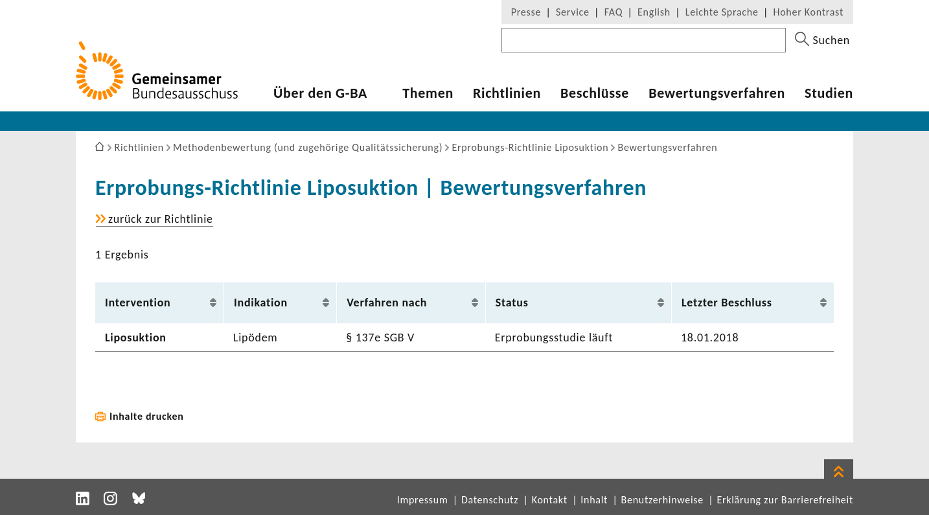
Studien (829, 93)
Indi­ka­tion (261, 302)
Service (573, 12)
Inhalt (594, 500)
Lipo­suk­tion (135, 337)
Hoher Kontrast (808, 12)
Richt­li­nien (507, 93)
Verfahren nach (387, 302)
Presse (526, 12)
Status (512, 302)
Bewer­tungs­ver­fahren (716, 93)
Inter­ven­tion (137, 302)
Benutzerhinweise (662, 500)
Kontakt (550, 500)
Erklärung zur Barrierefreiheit (785, 500)
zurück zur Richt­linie (160, 219)
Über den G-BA (320, 93)
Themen (427, 93)
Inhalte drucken (146, 416)
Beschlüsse (594, 93)
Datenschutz (489, 500)
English (654, 12)
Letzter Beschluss (727, 302)
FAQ (613, 12)
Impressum (422, 500)
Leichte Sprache (722, 12)
